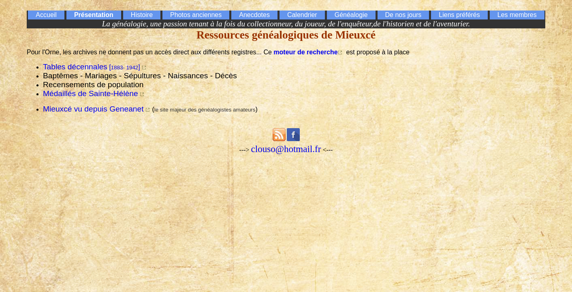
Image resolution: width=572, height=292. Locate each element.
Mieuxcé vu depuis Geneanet (93, 109)
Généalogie (351, 14)
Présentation (93, 14)
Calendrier (302, 14)
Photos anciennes (196, 14)
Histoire (142, 14)
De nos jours (403, 14)
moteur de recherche (305, 52)
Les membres (517, 14)
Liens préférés (459, 14)
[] (92, 67)
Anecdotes (254, 14)
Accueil (46, 14)
